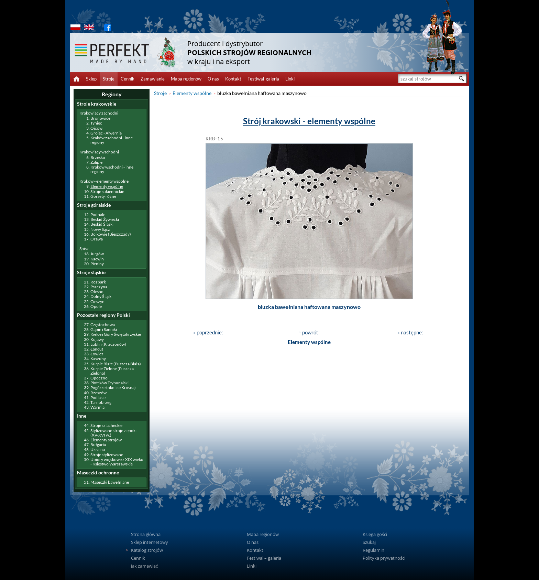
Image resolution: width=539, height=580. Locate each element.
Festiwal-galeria (263, 79)
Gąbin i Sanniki (103, 329)
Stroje (108, 79)
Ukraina (97, 449)
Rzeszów (98, 392)
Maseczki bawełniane (109, 482)
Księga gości (375, 534)
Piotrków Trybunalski (109, 382)
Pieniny (97, 263)
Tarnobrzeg (100, 402)
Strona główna (146, 534)
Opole (96, 306)
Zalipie (96, 162)
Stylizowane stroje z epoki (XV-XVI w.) (113, 433)
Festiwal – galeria (264, 558)
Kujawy (97, 339)
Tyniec (96, 123)
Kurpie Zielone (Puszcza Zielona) (112, 371)
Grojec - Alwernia (106, 133)
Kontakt (233, 79)
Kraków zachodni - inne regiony (111, 140)
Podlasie (98, 397)
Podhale (97, 214)
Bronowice (100, 118)
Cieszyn (97, 301)
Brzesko (97, 157)
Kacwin (97, 258)
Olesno (96, 291)
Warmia (97, 407)
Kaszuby (98, 358)
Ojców (96, 128)
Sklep (91, 79)
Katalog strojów (147, 550)
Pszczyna (98, 286)
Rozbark (98, 281)
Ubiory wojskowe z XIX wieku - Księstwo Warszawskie (116, 461)
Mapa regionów (186, 79)
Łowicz (96, 353)
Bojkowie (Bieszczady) (110, 234)
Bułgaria (98, 444)
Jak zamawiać (144, 566)
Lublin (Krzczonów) (108, 344)
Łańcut (96, 349)
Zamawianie (153, 79)
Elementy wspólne (192, 93)
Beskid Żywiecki (104, 219)
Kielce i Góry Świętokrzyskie (115, 334)
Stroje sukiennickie (107, 191)
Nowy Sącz (100, 229)
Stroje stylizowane (106, 454)
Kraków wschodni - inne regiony (111, 169)
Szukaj (369, 542)
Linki (290, 79)
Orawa (96, 238)
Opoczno (99, 377)
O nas (213, 79)
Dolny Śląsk (100, 296)
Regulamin (373, 550)
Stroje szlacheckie (106, 425)
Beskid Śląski (101, 224)
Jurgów (97, 253)
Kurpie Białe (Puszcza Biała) (115, 363)
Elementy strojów (106, 439)
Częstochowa (102, 324)
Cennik (127, 79)
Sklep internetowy (149, 542)
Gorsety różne (103, 196)
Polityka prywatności (384, 558)
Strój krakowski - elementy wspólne (309, 121)
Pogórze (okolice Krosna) (113, 387)
